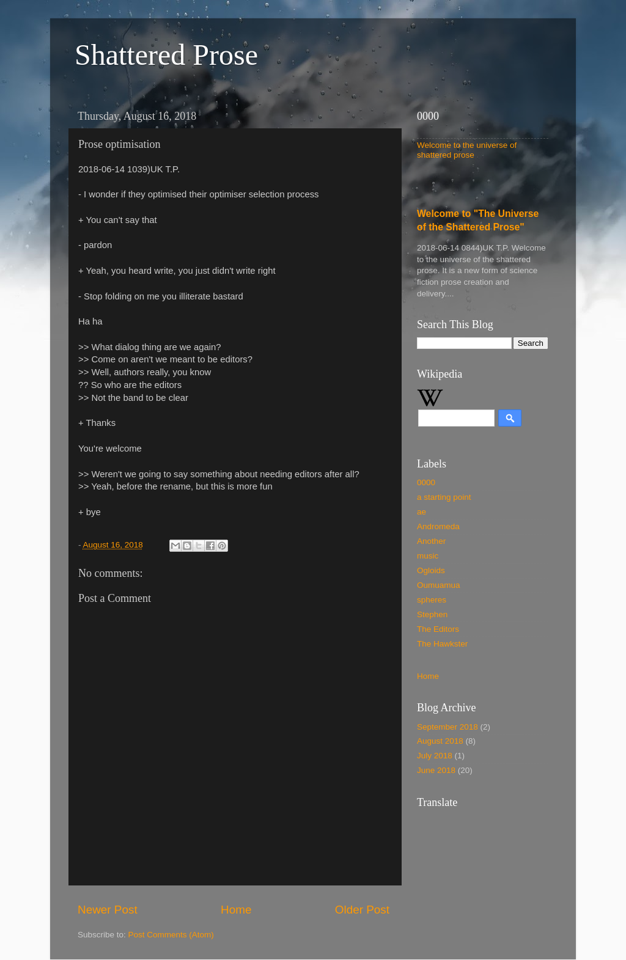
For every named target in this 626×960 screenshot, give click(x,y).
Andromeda (438, 526)
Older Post (362, 909)
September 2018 (447, 726)
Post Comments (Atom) (171, 934)
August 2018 (440, 741)
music (427, 555)
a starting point (444, 497)
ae (421, 511)
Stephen (432, 614)
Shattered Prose (166, 54)
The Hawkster (442, 643)
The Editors (438, 629)
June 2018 (436, 770)
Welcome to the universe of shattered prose (467, 150)
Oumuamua (438, 585)
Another (431, 541)
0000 (426, 482)
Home (236, 909)
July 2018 (434, 755)
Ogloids (431, 570)
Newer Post (108, 909)
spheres (431, 599)
